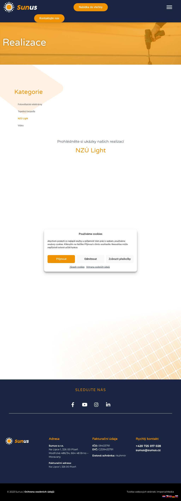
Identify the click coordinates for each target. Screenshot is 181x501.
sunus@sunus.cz (148, 450)
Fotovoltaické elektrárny (30, 104)
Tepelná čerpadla (26, 111)
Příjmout (61, 259)
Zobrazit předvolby (120, 259)
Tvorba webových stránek (141, 491)
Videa (21, 125)
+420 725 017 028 (148, 446)
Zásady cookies (77, 267)
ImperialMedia (165, 491)
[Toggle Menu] (169, 7)
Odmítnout (90, 259)
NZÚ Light (23, 118)
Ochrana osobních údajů (98, 267)
